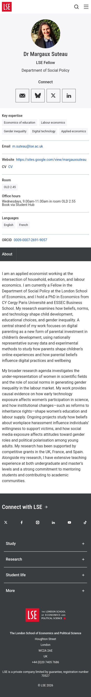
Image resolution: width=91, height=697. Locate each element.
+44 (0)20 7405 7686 (45, 662)
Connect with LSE (25, 507)
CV (10, 167)
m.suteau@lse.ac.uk (27, 146)
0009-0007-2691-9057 (30, 240)
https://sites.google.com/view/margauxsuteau (51, 159)
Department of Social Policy (45, 70)
